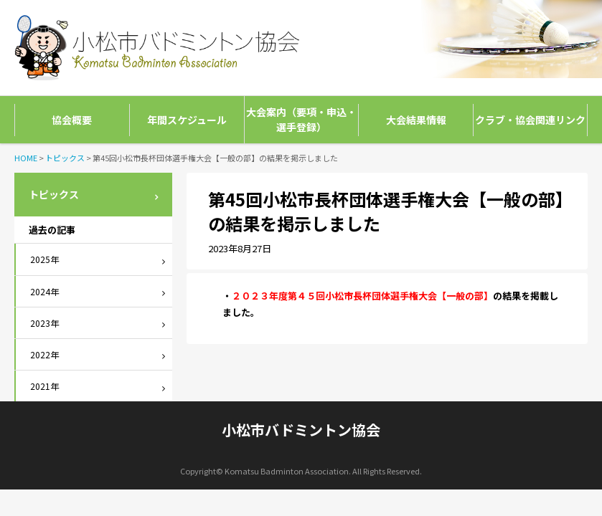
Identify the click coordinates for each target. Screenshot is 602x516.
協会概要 (72, 120)
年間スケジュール (187, 120)
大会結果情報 (416, 120)
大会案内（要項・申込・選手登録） (301, 119)
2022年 (44, 354)
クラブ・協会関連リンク (530, 120)
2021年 (44, 386)
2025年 (44, 259)
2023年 (44, 323)
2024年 (44, 291)
